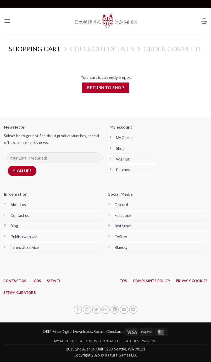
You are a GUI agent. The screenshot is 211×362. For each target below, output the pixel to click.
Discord (121, 204)
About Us (88, 341)
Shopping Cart (35, 49)
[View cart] (204, 21)
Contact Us (110, 341)
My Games (124, 137)
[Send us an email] (105, 309)
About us (18, 204)
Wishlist (123, 159)
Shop (120, 148)
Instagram (123, 226)
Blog (14, 226)
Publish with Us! (23, 236)
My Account (65, 341)
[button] (7, 20)
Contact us (19, 215)
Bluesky (121, 247)
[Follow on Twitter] (96, 309)
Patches (123, 169)
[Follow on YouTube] (124, 309)
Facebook (123, 215)
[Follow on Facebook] (78, 309)
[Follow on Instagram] (87, 309)
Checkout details (102, 49)
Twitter (121, 236)
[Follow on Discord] (133, 309)
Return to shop (105, 87)
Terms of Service (24, 247)
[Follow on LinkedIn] (114, 309)
